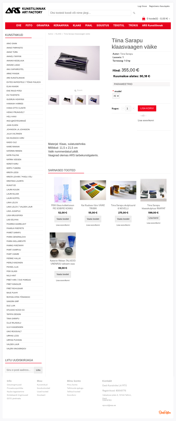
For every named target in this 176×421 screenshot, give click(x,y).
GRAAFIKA (43, 25)
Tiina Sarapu (13, 319)
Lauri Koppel (13, 198)
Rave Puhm (12, 293)
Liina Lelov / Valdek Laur (19, 207)
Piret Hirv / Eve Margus (19, 280)
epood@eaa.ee (109, 405)
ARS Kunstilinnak (152, 25)
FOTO (29, 25)
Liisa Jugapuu (13, 211)
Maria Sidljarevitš (16, 241)
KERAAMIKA (61, 25)
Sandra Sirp (13, 301)
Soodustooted (43, 388)
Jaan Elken (12, 125)
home (50, 34)
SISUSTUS (103, 25)
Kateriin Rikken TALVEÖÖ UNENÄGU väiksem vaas (63, 262)
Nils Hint (11, 276)
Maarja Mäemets (15, 228)
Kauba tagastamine (15, 392)
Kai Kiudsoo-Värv (15, 138)
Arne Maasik (13, 74)
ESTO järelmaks (14, 399)
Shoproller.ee (165, 412)
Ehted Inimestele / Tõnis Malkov (24, 82)
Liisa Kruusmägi (15, 216)
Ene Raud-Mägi (14, 91)
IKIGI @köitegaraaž (16, 121)
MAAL (88, 25)
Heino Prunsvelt (15, 112)
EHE (18, 25)
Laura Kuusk (13, 190)
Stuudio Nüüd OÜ (16, 310)
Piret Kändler (14, 284)
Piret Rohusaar (15, 289)
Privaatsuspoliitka (15, 388)
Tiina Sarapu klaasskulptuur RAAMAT (153, 207)
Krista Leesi (12, 173)
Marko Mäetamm (15, 246)
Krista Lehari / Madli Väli (19, 177)
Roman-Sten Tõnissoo (18, 297)
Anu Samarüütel (15, 69)
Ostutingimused (14, 385)
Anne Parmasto (15, 48)
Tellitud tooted (73, 392)
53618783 (107, 400)
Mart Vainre (13, 254)
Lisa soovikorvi (146, 120)
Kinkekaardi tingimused (17, 395)
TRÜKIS (133, 25)
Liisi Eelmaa (12, 220)
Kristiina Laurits (15, 181)
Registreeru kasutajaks (159, 6)
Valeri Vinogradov (16, 349)
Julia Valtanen (14, 134)
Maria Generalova (16, 237)
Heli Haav (11, 117)
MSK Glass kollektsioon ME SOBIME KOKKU (62, 207)
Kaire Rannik (13, 147)
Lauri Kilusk (13, 194)
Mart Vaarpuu (14, 250)
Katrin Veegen (14, 160)
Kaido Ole (12, 142)
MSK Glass (12, 271)
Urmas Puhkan (14, 340)
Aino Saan (12, 44)
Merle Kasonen (15, 263)
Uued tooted (42, 392)
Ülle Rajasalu (14, 323)
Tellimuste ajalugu (75, 388)
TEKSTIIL (118, 25)
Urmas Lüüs (13, 336)
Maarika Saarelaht (16, 224)
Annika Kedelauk (15, 61)
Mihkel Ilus (12, 267)
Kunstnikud (42, 385)
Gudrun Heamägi (15, 100)
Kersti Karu (12, 164)
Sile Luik (11, 306)
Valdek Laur (13, 344)
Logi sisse (142, 6)
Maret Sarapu (14, 233)
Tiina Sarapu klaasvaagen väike (77, 34)
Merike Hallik (14, 259)
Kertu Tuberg (14, 168)
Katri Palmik (13, 155)
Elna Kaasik (13, 87)
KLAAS (77, 25)
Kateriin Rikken (14, 151)
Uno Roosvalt (14, 332)
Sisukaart (41, 395)
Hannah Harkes (15, 104)
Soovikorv (71, 395)
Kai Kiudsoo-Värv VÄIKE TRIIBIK (93, 207)
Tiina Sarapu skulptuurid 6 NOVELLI (123, 207)
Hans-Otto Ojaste (16, 108)
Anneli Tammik (14, 57)
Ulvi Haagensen (15, 327)
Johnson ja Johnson (18, 130)
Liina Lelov (12, 203)
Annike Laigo (13, 65)
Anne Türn (12, 52)
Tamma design (14, 314)
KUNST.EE (11, 185)
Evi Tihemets (13, 95)
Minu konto (72, 385)
